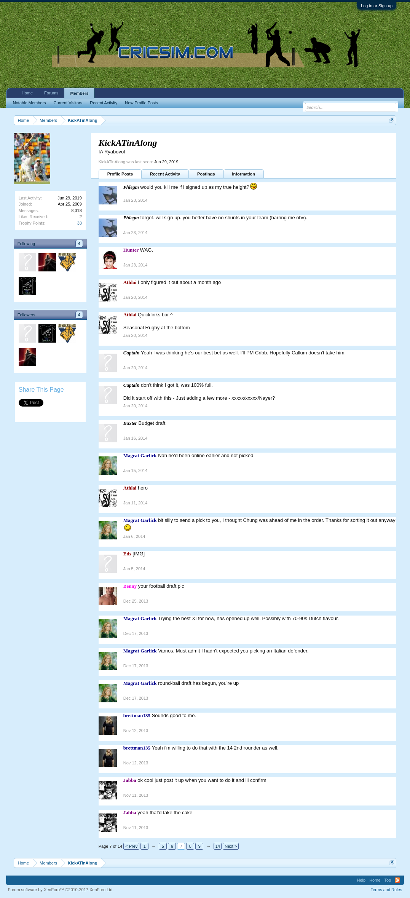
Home (27, 93)
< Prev (131, 846)
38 (79, 223)
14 (217, 846)
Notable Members (29, 102)
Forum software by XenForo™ (61, 889)
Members (79, 93)
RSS (397, 880)
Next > (231, 846)
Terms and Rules (386, 889)
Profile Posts (120, 174)
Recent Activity (165, 174)
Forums (51, 93)
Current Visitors (68, 102)
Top (387, 880)
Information (243, 174)
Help (361, 880)
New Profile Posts (141, 102)
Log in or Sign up (376, 5)
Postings (206, 174)
